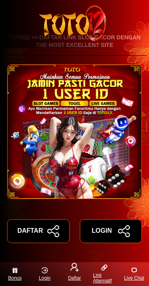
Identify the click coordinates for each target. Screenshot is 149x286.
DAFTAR (38, 231)
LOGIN (111, 231)
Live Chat (134, 274)
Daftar (74, 272)
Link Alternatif (102, 274)
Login (44, 274)
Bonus (14, 274)
